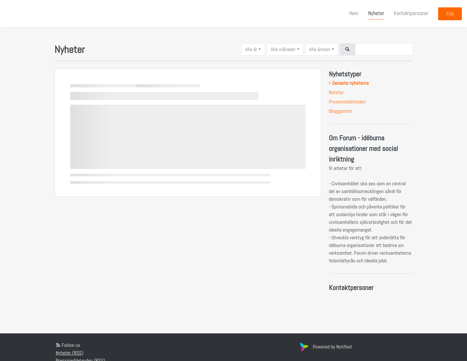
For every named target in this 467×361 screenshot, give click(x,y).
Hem (354, 13)
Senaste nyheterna (350, 83)
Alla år (251, 49)
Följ (450, 13)
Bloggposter (340, 111)
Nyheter (376, 13)
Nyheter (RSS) (69, 352)
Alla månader (283, 49)
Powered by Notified (324, 346)
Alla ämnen (319, 49)
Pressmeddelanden (347, 101)
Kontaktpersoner (411, 13)
